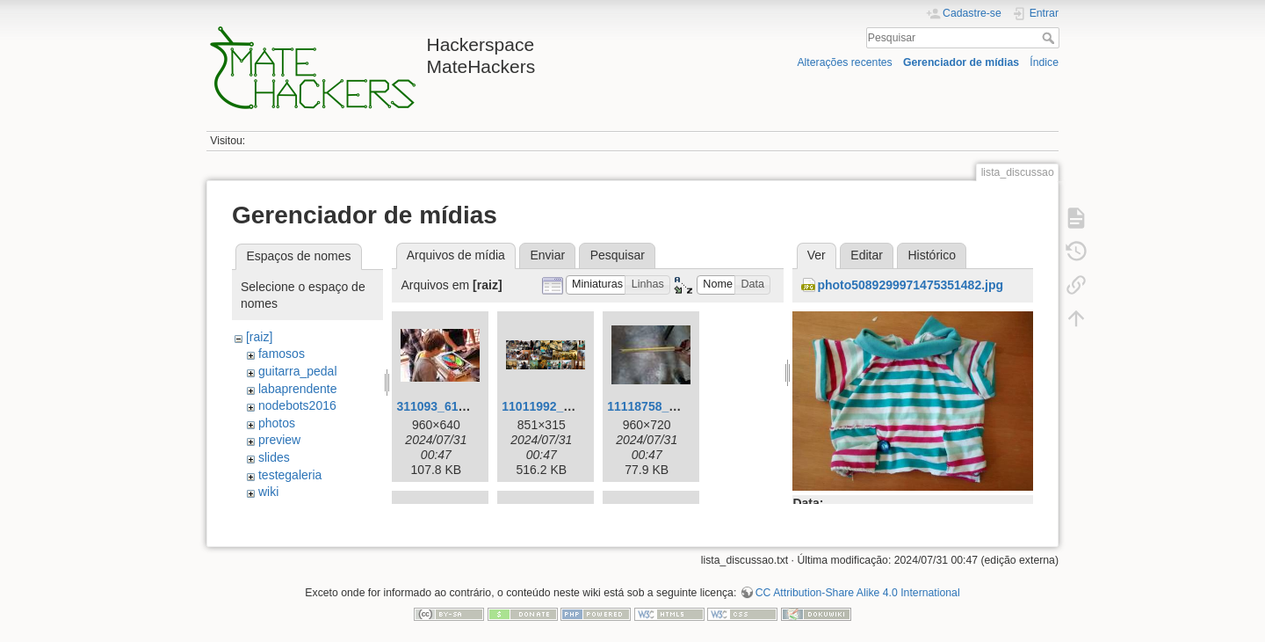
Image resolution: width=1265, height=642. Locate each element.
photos (276, 423)
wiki (268, 492)
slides (274, 457)
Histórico (931, 255)
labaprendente (297, 389)
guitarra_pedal (297, 371)
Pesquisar (1050, 38)
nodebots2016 (297, 405)
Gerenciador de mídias (961, 62)
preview (279, 440)
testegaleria (290, 475)
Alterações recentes (844, 62)
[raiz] (259, 337)
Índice (1044, 62)
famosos (281, 354)
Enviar (547, 255)
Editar (866, 255)
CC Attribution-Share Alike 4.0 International (857, 584)
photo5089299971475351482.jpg (910, 285)
